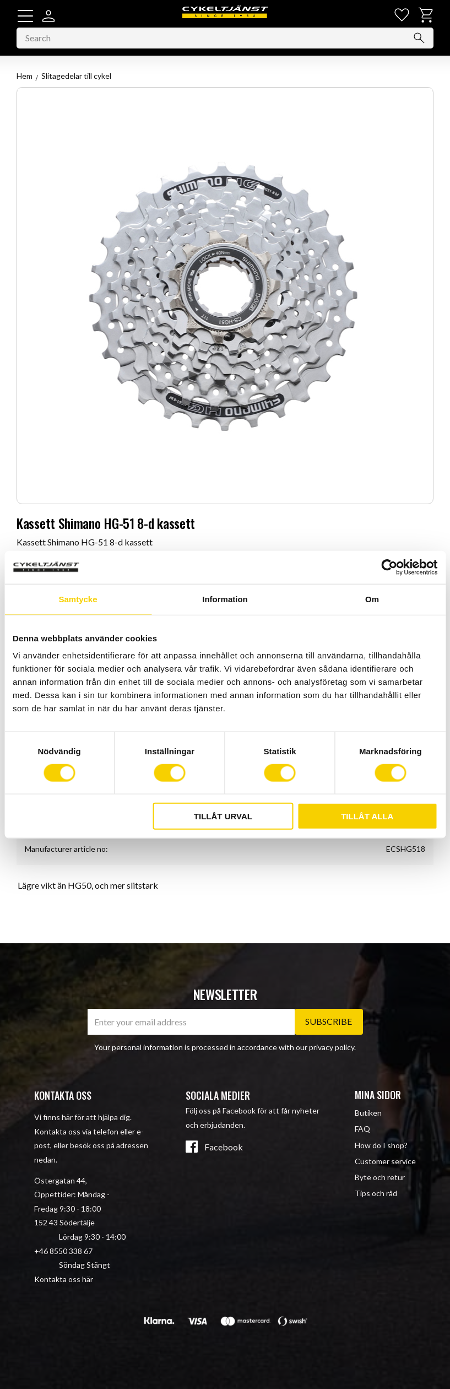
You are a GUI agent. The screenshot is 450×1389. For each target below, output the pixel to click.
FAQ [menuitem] (362, 1129)
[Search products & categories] (225, 40)
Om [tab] (372, 598)
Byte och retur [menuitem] (380, 1177)
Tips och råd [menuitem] (376, 1193)
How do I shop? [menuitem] (381, 1145)
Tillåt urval (223, 816)
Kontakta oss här (63, 1279)
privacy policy (331, 1047)
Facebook (223, 1147)
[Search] (419, 41)
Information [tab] (225, 598)
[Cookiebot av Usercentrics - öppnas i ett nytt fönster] (389, 567)
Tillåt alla (367, 816)
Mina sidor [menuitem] (378, 1095)
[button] (25, 16)
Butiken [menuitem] (368, 1112)
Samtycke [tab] (77, 598)
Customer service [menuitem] (385, 1161)
